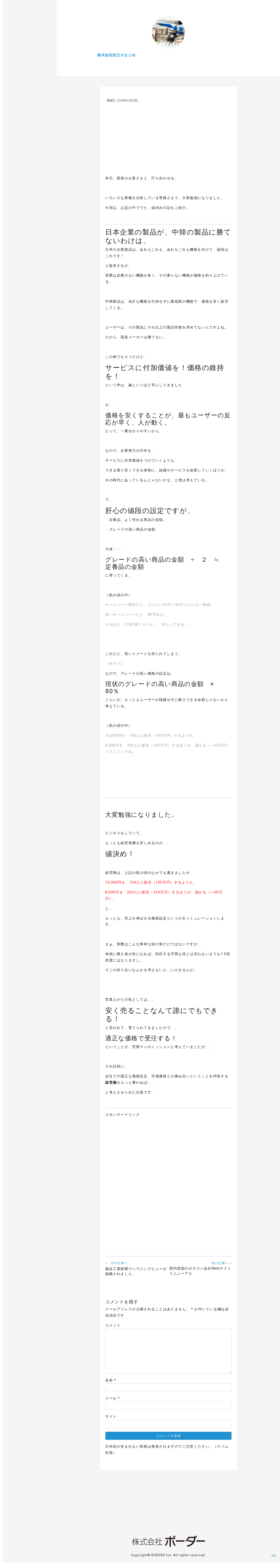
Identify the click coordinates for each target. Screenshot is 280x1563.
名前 (110, 1381)
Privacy (24, 1555)
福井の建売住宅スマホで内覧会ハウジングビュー (25, 98)
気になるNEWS (15, 56)
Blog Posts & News (17, 20)
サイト (111, 1418)
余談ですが (13, 47)
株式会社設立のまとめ (20, 29)
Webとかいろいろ (17, 39)
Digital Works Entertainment (24, 65)
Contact (10, 1555)
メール (112, 1399)
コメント (113, 1326)
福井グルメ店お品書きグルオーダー (19, 111)
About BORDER (14, 74)
